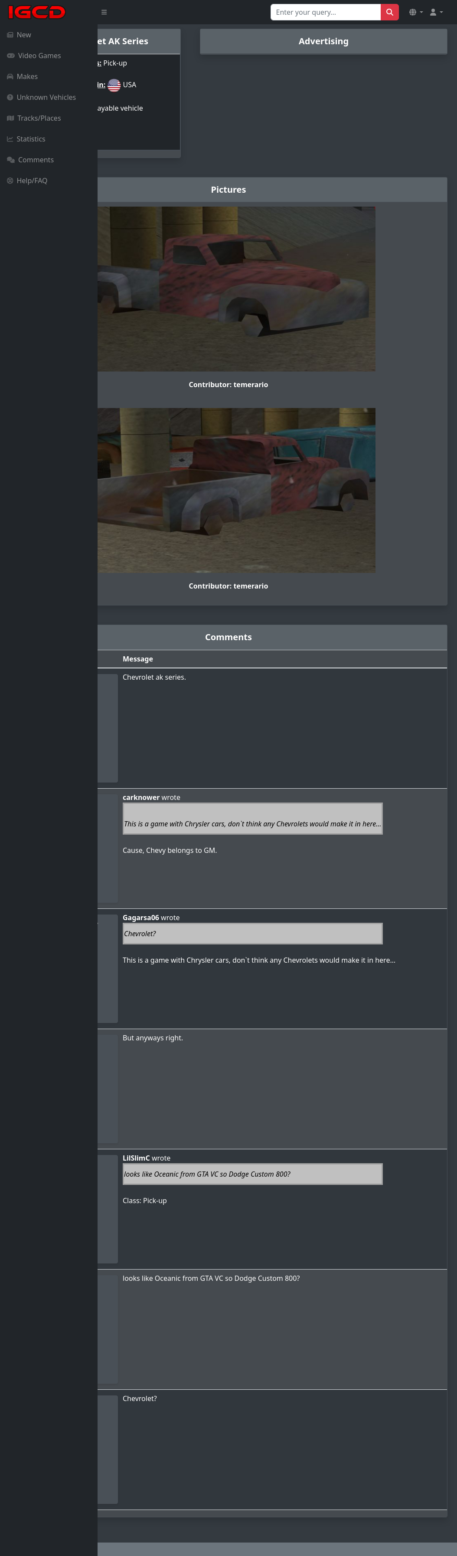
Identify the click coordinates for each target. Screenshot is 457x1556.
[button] (416, 12)
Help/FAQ (27, 180)
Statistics (26, 139)
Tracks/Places (34, 118)
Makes (22, 76)
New (19, 34)
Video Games (34, 55)
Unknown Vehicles (41, 97)
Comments (30, 159)
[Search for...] (326, 12)
